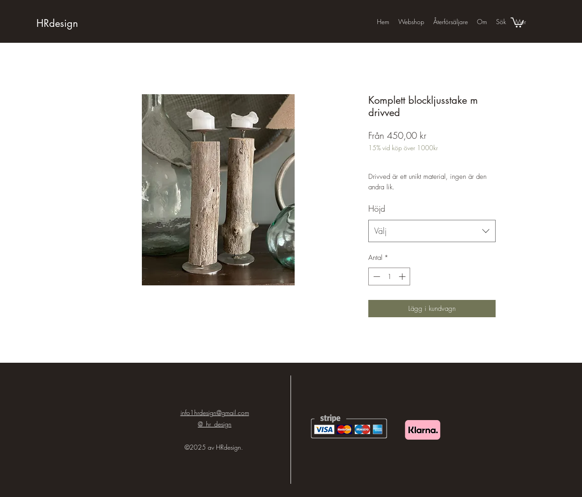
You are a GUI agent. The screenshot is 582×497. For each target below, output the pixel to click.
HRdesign (57, 23)
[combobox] (432, 231)
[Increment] (403, 276)
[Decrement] (376, 276)
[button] (517, 21)
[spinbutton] (389, 276)
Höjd (376, 208)
